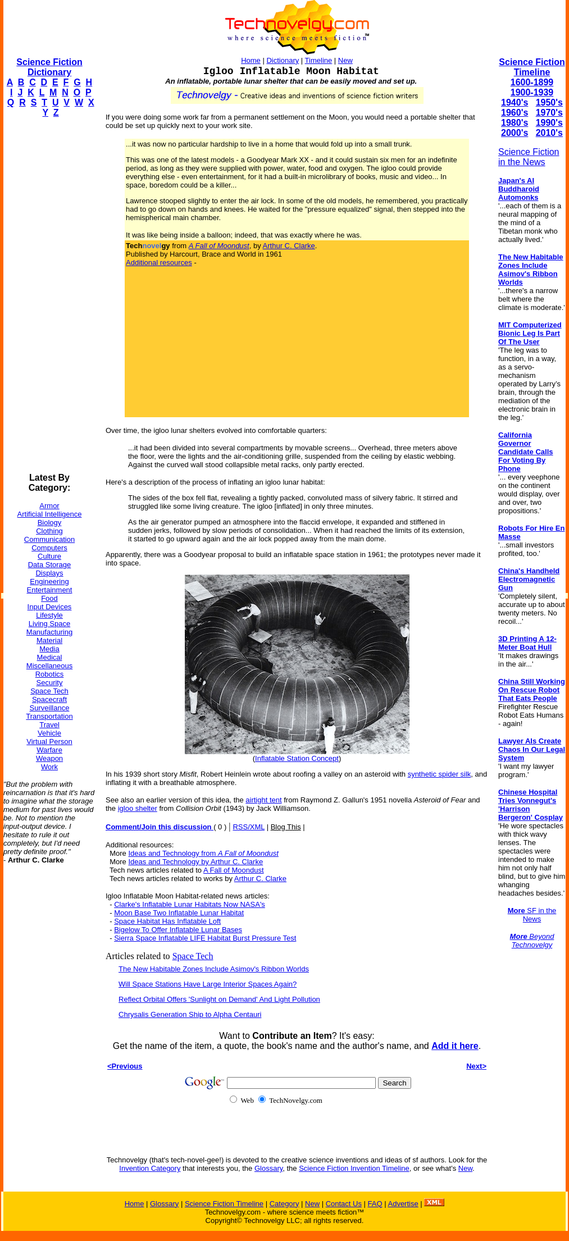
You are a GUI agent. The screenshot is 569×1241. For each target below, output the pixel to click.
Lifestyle (49, 615)
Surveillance (50, 708)
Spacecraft (49, 699)
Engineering (49, 581)
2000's (514, 133)
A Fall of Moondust (233, 870)
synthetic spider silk (439, 774)
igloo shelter (137, 808)
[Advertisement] (48, 295)
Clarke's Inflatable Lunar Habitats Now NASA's (189, 904)
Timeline (319, 60)
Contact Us (344, 1203)
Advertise (403, 1203)
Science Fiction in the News (528, 157)
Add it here (455, 1046)
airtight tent (263, 800)
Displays (49, 573)
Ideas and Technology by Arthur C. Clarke (195, 861)
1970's (549, 112)
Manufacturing (49, 632)
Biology (50, 522)
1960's (514, 112)
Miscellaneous (49, 665)
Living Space (49, 623)
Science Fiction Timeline (532, 67)
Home (251, 60)
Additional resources (159, 262)
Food (49, 598)
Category (284, 1203)
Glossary (268, 1168)
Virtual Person (49, 741)
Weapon (49, 758)
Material (49, 640)
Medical (49, 657)
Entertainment (49, 590)
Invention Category (149, 1168)
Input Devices (50, 607)
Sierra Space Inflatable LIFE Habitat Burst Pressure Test (205, 938)
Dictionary (282, 60)
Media (49, 649)
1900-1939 (532, 92)
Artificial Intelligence (49, 514)
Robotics (49, 674)
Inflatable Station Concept (297, 758)
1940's (514, 102)
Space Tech (49, 691)
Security (50, 682)
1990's (549, 122)
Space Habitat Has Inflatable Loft (167, 921)
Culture (49, 556)
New (345, 60)
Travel (49, 724)
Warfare (49, 750)
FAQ (375, 1203)
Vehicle (49, 733)
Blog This (286, 827)
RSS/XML (249, 827)
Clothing (49, 531)
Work (49, 767)
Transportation (49, 716)
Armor (49, 505)
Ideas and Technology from (203, 853)
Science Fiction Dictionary (49, 67)
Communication (49, 539)
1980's (514, 122)
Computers (49, 548)
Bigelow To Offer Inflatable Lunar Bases (178, 929)
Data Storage (49, 564)
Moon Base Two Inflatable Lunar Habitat (179, 913)
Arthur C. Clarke (289, 245)
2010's (549, 133)
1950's (549, 102)
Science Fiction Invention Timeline (354, 1168)
